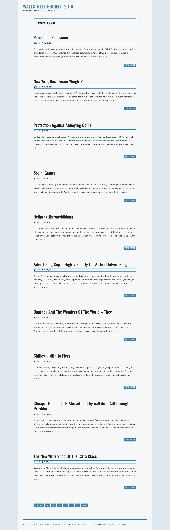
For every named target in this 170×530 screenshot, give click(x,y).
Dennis (37, 43)
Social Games (44, 173)
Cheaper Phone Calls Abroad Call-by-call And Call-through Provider (81, 405)
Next (85, 505)
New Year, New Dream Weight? (58, 81)
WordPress (113, 524)
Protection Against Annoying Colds (62, 125)
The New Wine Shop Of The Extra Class (65, 456)
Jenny (124, 524)
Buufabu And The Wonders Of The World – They (73, 312)
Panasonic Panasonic (51, 37)
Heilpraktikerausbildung (53, 216)
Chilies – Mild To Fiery (52, 355)
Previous (38, 505)
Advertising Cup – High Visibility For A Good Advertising (80, 264)
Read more (130, 65)
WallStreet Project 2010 (48, 6)
